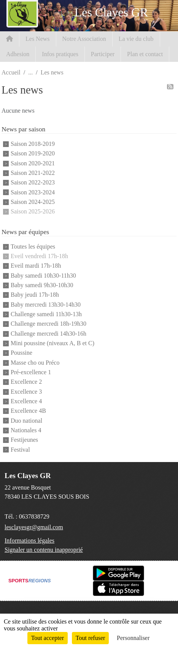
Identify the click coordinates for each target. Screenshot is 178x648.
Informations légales (29, 540)
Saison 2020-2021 (33, 163)
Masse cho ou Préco (35, 362)
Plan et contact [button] (145, 54)
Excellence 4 (26, 401)
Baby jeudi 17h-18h (35, 295)
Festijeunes (24, 440)
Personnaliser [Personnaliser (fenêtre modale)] (133, 638)
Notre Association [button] (84, 39)
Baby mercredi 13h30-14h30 (46, 304)
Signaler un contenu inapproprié (44, 549)
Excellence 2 (26, 382)
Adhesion (17, 54)
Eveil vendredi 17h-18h (39, 256)
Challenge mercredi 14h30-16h (48, 333)
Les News (37, 39)
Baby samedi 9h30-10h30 (42, 285)
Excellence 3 (26, 391)
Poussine (21, 353)
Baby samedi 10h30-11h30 (43, 275)
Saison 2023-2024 (33, 192)
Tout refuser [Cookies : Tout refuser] (90, 638)
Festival (20, 449)
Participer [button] (102, 54)
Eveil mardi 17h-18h (36, 266)
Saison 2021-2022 (33, 173)
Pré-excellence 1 (31, 372)
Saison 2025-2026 (33, 211)
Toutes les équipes (33, 246)
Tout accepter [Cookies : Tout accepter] (47, 638)
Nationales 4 (26, 430)
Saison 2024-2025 (33, 202)
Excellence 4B (28, 411)
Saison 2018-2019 (33, 144)
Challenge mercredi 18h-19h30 (48, 324)
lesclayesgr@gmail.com (34, 527)
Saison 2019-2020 (33, 153)
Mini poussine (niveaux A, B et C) (52, 343)
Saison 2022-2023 (33, 182)
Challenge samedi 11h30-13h (46, 314)
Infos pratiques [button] (60, 54)
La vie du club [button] (136, 39)
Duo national (26, 420)
